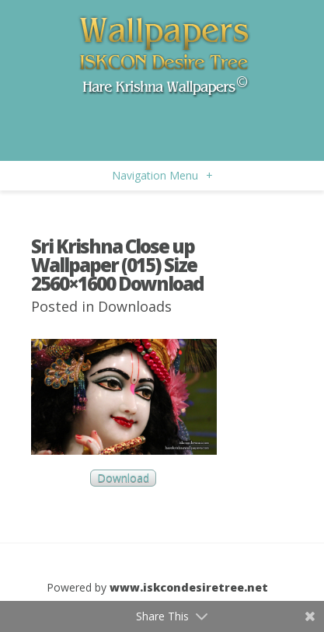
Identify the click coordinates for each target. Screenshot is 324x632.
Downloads (135, 306)
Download (123, 478)
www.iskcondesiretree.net (189, 587)
